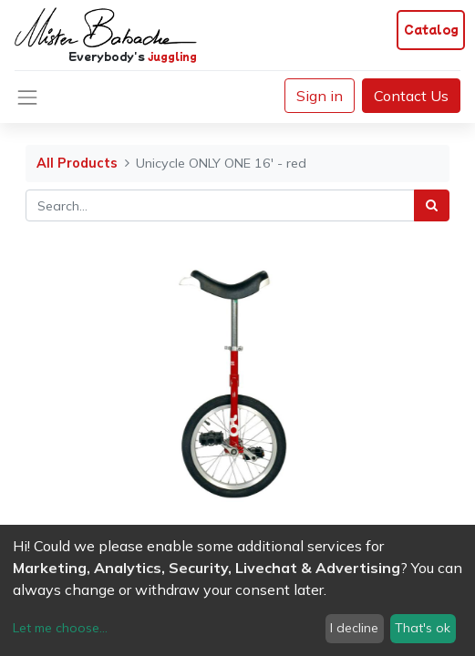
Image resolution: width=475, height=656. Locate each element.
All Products (77, 163)
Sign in (319, 96)
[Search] (431, 205)
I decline (354, 628)
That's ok (422, 628)
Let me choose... (60, 628)
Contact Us (411, 96)
